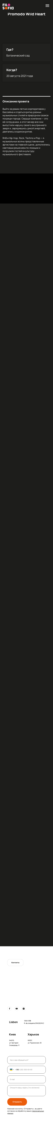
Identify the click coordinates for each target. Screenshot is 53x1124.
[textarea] (26, 1090)
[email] (26, 1079)
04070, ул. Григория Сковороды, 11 (14, 1042)
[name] (26, 1060)
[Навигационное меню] (47, 5)
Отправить (17, 1102)
